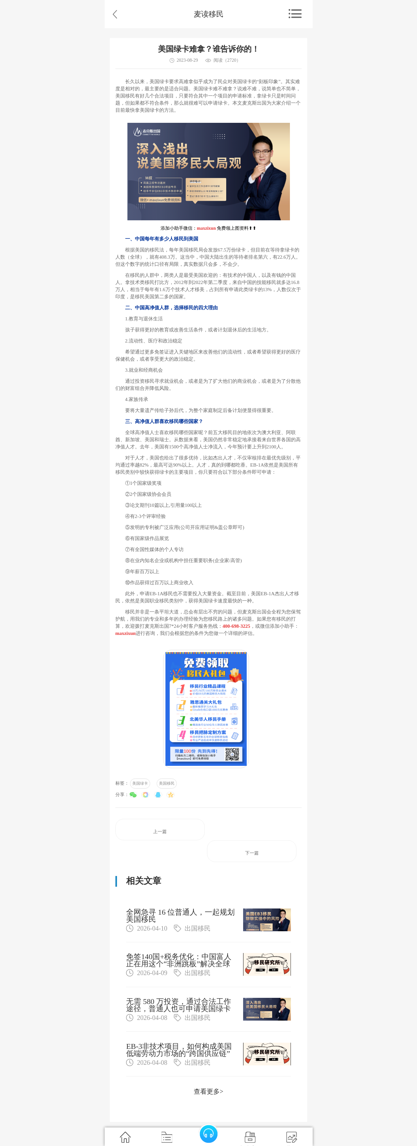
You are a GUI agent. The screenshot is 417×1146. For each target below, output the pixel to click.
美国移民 (167, 783)
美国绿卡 (140, 783)
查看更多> (208, 1091)
